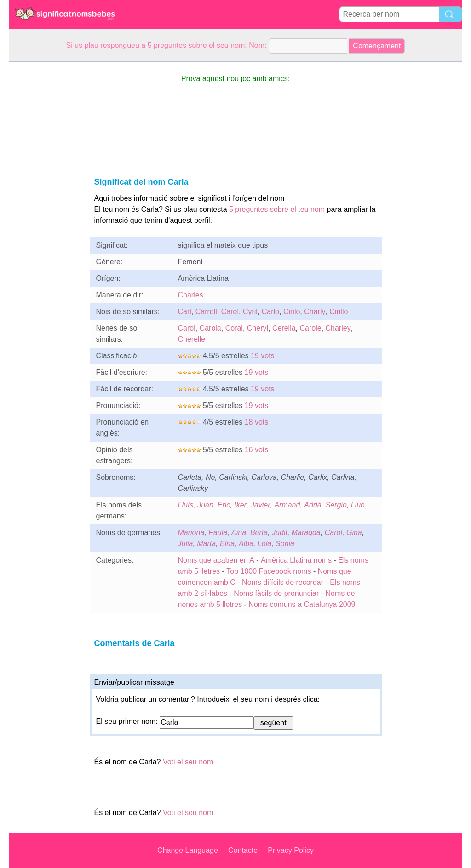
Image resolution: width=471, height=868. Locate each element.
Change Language (187, 850)
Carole (310, 328)
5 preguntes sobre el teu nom (277, 209)
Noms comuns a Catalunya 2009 (301, 604)
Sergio (336, 505)
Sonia (285, 544)
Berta (259, 532)
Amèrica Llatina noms (296, 560)
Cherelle (192, 339)
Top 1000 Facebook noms (268, 571)
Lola (264, 544)
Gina (354, 532)
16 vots (257, 450)
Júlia (185, 544)
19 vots (263, 356)
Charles (190, 295)
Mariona (191, 532)
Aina (238, 532)
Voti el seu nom (188, 762)
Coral (234, 328)
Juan (205, 505)
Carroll (206, 311)
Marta (206, 544)
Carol (186, 328)
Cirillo (338, 311)
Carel (230, 311)
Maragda (306, 532)
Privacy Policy (291, 850)
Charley (338, 328)
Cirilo (291, 311)
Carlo (270, 311)
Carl (184, 311)
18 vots (257, 422)
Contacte (243, 850)
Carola (210, 328)
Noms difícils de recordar (282, 582)
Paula (217, 532)
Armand (287, 505)
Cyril (250, 311)
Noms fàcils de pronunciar (277, 593)
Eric (224, 505)
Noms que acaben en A (216, 560)
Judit (279, 532)
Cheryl (257, 328)
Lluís (186, 505)
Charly (314, 311)
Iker (240, 505)
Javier (260, 505)
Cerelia (284, 328)
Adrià (312, 505)
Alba (246, 544)
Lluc (357, 505)
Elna (227, 544)
